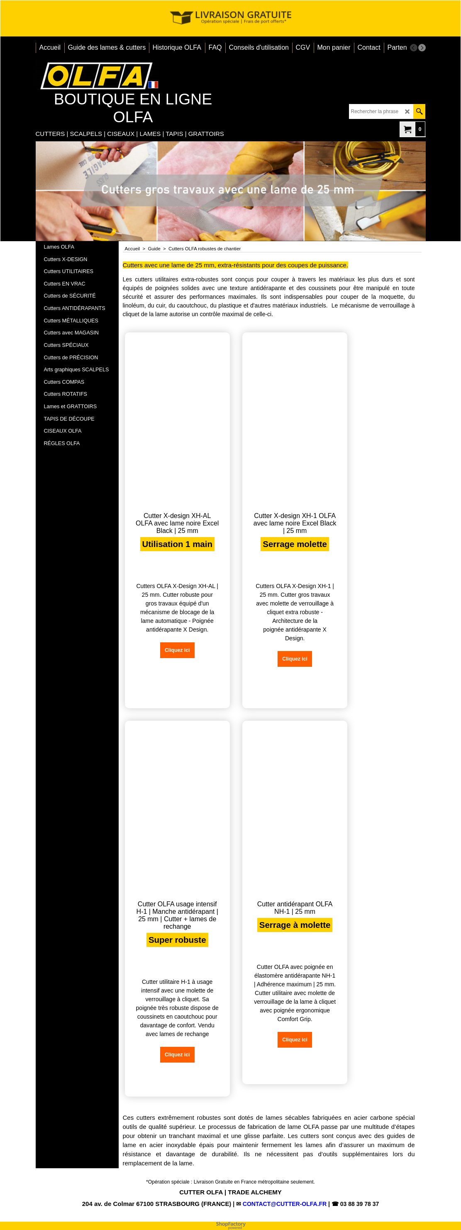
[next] (422, 47)
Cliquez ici (169, 669)
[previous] (413, 47)
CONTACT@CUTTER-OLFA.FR (285, 1204)
